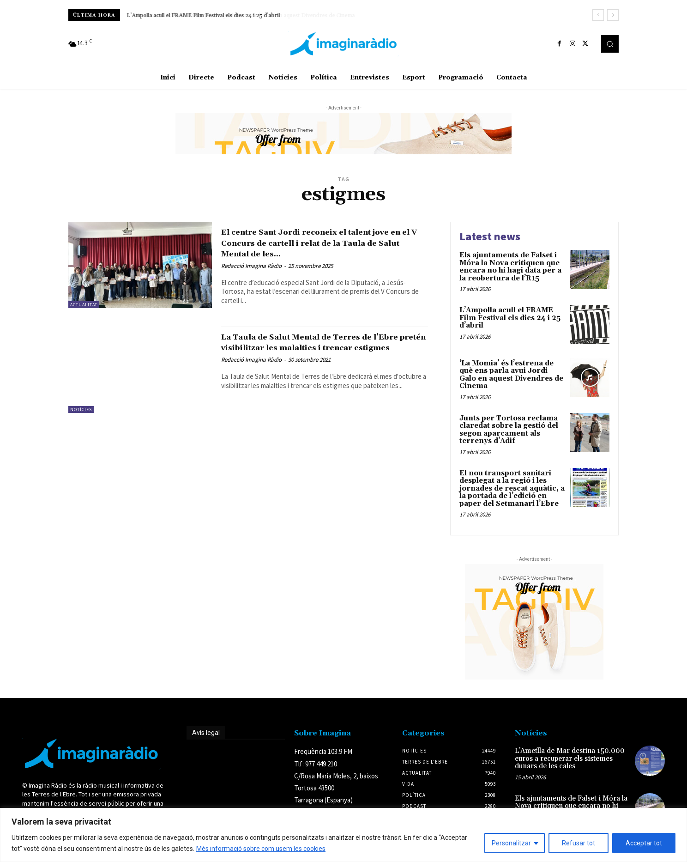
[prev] (598, 15)
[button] (610, 44)
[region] (343, 835)
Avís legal (206, 732)
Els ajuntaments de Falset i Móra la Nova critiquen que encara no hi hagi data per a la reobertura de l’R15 (510, 267)
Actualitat (83, 305)
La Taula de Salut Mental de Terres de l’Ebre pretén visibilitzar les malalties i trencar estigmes (319, 347)
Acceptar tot (644, 843)
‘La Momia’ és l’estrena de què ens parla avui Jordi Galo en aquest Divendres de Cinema (511, 375)
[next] (613, 15)
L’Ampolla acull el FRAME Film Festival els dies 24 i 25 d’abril (203, 15)
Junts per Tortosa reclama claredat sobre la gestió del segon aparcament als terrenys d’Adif (508, 430)
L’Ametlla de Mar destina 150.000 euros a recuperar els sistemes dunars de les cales (570, 759)
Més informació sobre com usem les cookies (260, 848)
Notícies (81, 410)
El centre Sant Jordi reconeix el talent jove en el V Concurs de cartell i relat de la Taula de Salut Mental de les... (320, 242)
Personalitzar (511, 843)
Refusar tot (578, 843)
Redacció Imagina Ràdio (251, 266)
